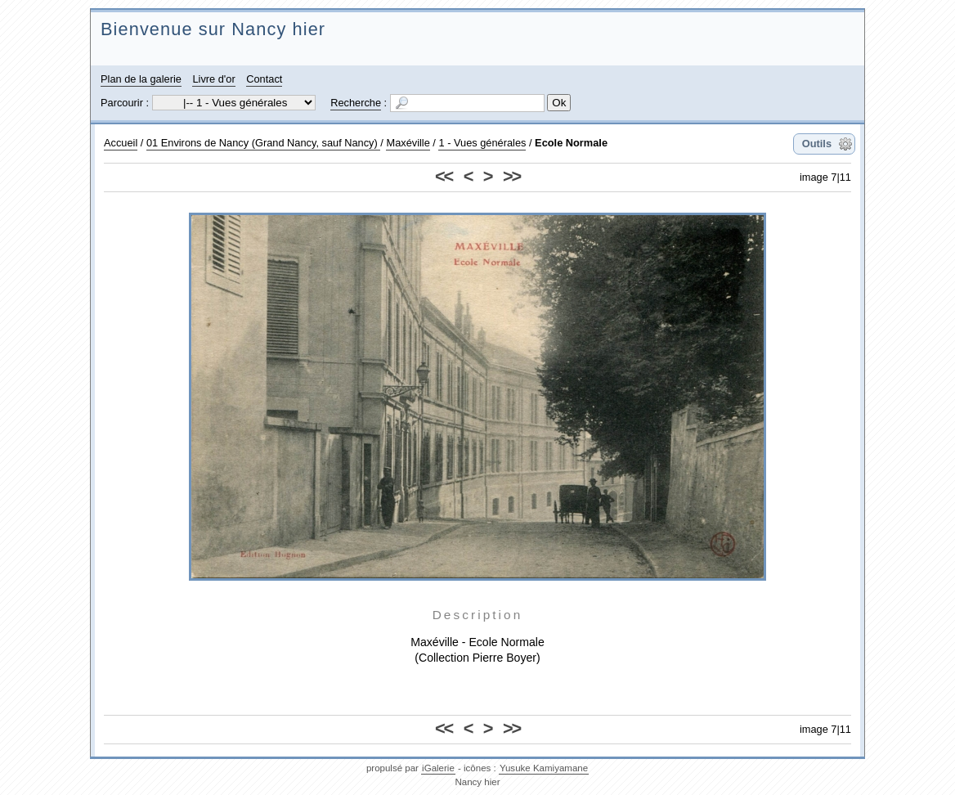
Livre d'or (213, 79)
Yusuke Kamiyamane (544, 768)
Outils (817, 143)
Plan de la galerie (141, 79)
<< (443, 176)
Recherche (355, 103)
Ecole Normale (571, 143)
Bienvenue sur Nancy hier (213, 29)
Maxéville (407, 143)
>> (511, 176)
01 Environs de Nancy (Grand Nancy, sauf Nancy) (263, 143)
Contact (264, 79)
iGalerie (438, 768)
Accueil (120, 143)
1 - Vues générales (482, 143)
